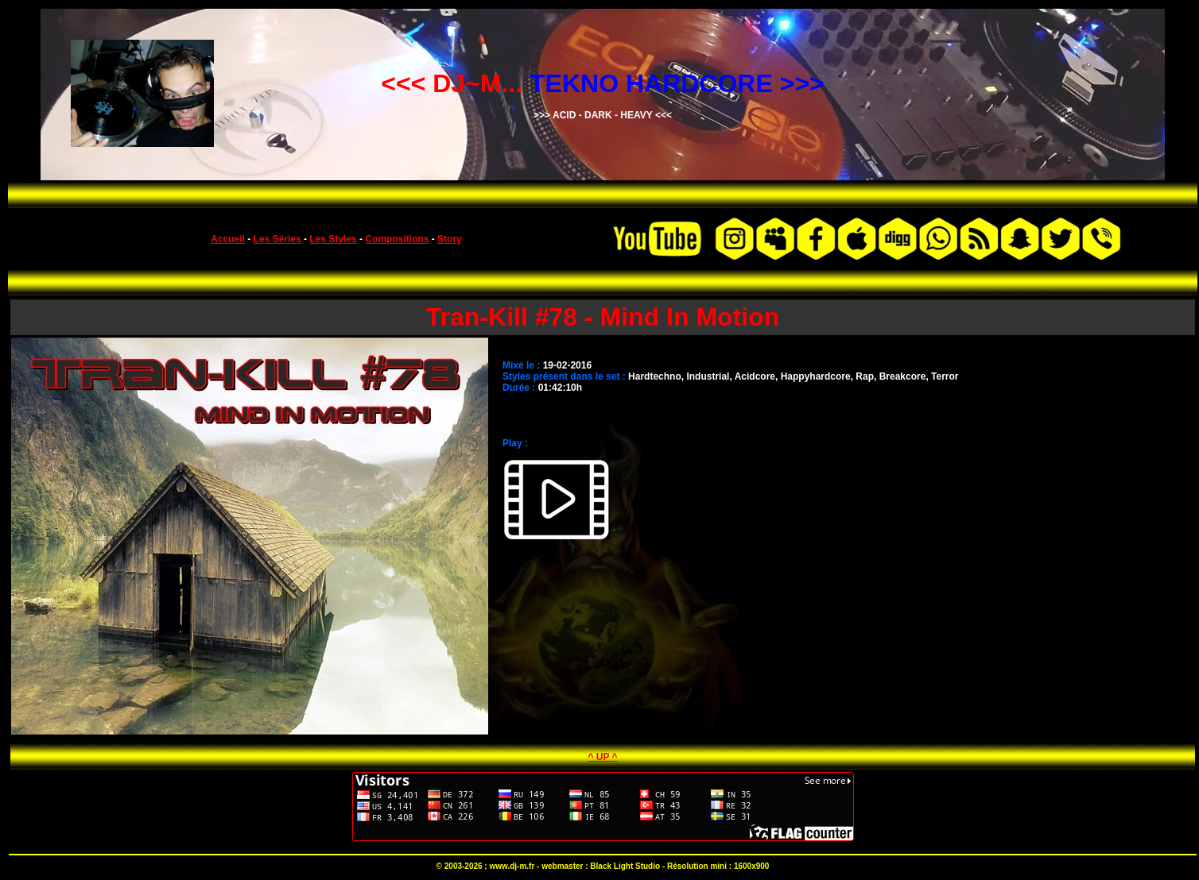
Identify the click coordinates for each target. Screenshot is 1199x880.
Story (449, 239)
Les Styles (332, 239)
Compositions (397, 239)
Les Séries (277, 239)
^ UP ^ (602, 756)
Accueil (228, 239)
